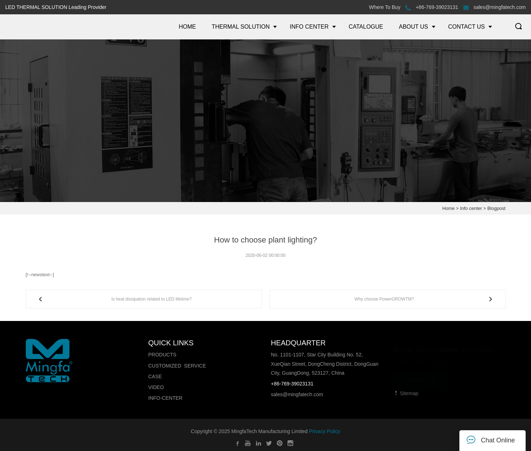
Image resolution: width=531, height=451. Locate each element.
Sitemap (406, 393)
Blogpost (496, 208)
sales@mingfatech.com (494, 7)
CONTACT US (466, 27)
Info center (471, 208)
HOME (187, 27)
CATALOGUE (366, 27)
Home (448, 208)
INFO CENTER (309, 27)
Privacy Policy (324, 431)
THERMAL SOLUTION (241, 27)
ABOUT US (413, 27)
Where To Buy (384, 7)
